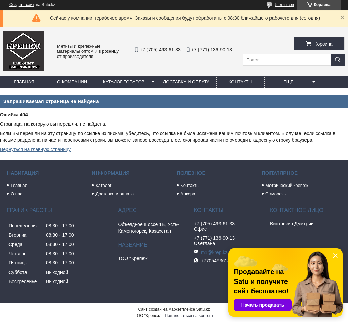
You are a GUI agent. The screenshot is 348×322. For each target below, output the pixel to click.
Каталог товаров (124, 81)
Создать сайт (21, 4)
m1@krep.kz (214, 252)
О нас (16, 193)
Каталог (103, 185)
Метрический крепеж (286, 185)
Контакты (241, 81)
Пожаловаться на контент (189, 315)
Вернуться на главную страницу (35, 149)
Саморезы (275, 193)
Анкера (187, 193)
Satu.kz (203, 309)
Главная (24, 81)
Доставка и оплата (186, 81)
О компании (72, 81)
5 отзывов (284, 4)
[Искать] (338, 60)
